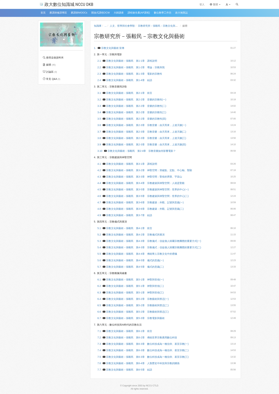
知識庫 (97, 25)
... (105, 25)
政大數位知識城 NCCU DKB (66, 4)
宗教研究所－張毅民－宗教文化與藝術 (159, 25)
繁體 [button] (215, 4)
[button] (228, 4)
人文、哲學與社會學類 (122, 25)
